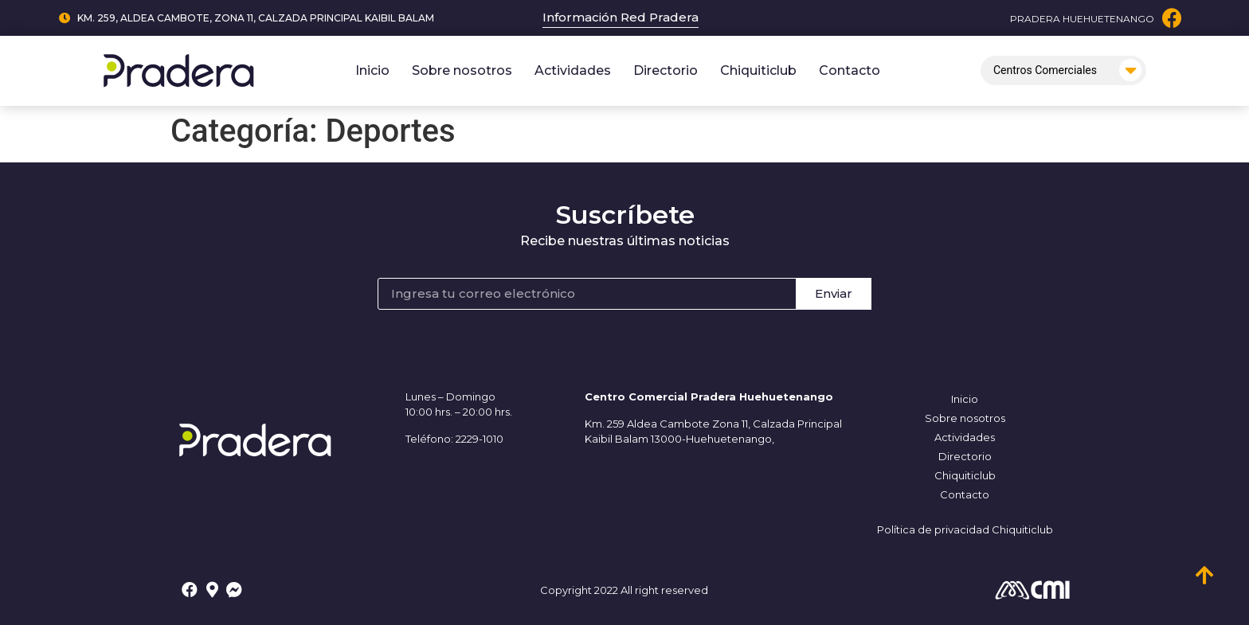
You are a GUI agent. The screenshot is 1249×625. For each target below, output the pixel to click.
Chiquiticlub (758, 70)
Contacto (849, 70)
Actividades (572, 70)
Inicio (372, 70)
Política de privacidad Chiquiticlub (965, 529)
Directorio (665, 70)
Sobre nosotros (462, 70)
